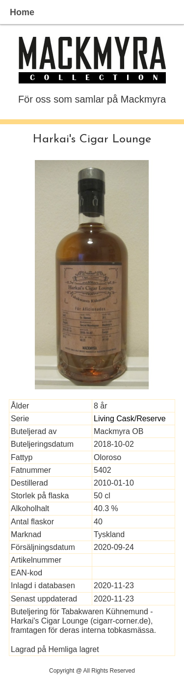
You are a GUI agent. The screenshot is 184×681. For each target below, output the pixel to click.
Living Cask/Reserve (130, 418)
